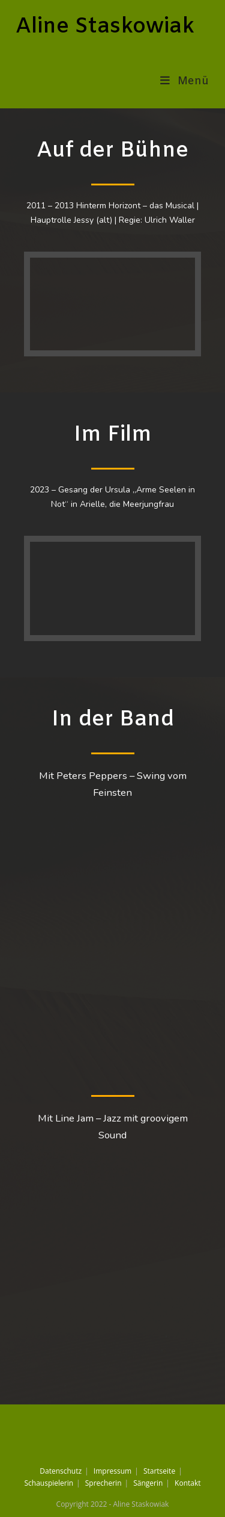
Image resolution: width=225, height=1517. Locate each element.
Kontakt (187, 1483)
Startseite (159, 1471)
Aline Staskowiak (105, 27)
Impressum (112, 1471)
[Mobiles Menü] (184, 81)
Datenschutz (61, 1471)
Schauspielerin (48, 1483)
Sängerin (148, 1483)
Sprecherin (103, 1483)
